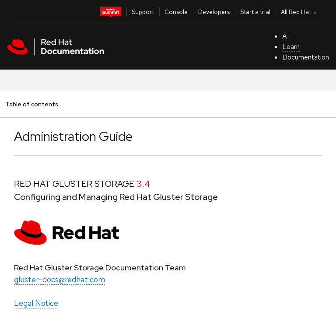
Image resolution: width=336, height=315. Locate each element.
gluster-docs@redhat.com (59, 279)
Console (176, 12)
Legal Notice (36, 303)
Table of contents (31, 104)
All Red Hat (300, 12)
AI (285, 36)
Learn (291, 46)
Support (143, 12)
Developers (214, 12)
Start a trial (255, 12)
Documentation (305, 57)
